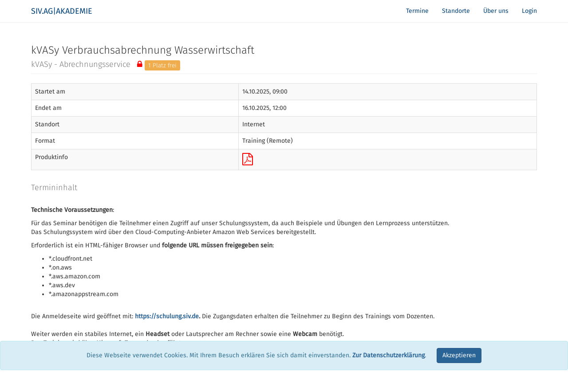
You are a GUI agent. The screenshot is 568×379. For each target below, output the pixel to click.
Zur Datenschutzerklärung (388, 355)
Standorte (456, 11)
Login (529, 11)
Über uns (496, 11)
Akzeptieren (459, 355)
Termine (417, 11)
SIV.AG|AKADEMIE (61, 11)
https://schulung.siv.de (167, 316)
